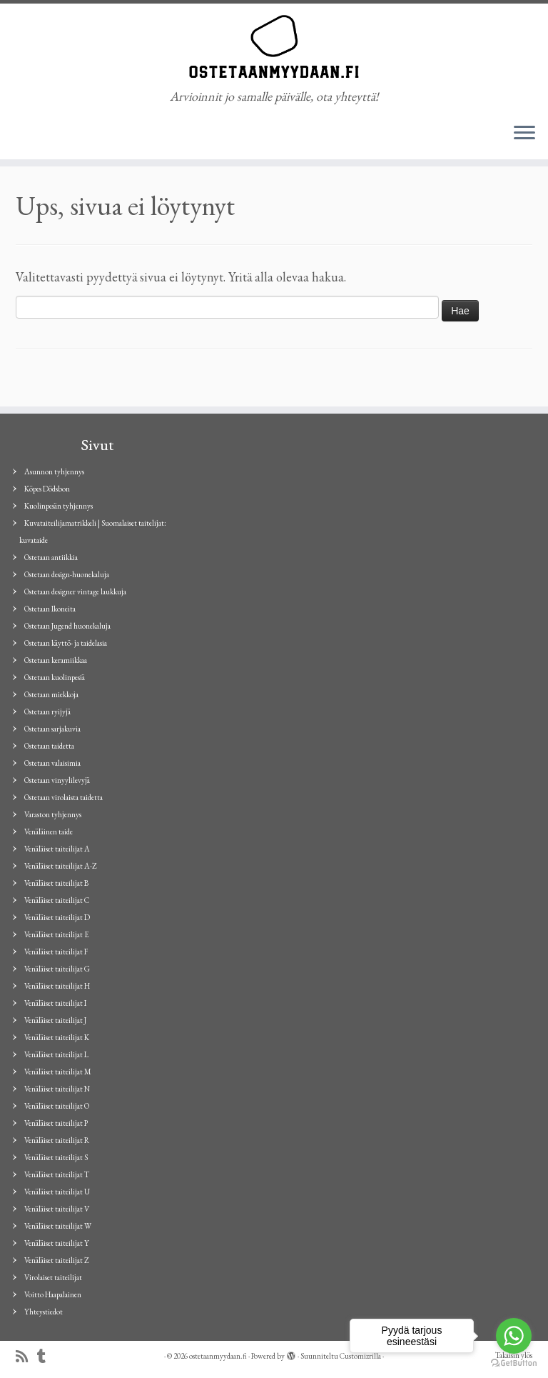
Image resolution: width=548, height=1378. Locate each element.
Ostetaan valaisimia (52, 763)
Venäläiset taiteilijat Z (56, 1260)
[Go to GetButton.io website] (514, 1363)
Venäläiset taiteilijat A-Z (60, 866)
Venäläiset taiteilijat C (56, 900)
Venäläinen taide (48, 832)
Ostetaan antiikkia (51, 557)
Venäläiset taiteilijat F (56, 952)
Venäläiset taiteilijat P (56, 1123)
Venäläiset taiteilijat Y (56, 1243)
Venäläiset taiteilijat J (55, 1020)
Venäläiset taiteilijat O (56, 1106)
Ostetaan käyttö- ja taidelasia (65, 643)
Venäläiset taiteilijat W (57, 1226)
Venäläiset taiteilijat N (57, 1089)
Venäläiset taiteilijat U (57, 1192)
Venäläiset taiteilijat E (56, 934)
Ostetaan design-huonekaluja (66, 574)
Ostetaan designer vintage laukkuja (75, 591)
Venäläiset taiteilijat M (57, 1072)
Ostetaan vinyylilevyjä (57, 780)
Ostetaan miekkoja (51, 694)
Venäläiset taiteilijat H (57, 986)
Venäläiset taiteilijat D (57, 917)
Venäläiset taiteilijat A (57, 849)
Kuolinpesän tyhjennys (58, 506)
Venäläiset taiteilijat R (56, 1140)
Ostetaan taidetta (49, 746)
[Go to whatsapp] (514, 1336)
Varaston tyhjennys (52, 814)
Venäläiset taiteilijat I (55, 1003)
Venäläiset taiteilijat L (56, 1054)
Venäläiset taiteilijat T (56, 1174)
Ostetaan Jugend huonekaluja (67, 626)
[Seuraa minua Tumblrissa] (46, 1356)
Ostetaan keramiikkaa (55, 660)
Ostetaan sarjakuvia (52, 729)
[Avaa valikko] (524, 133)
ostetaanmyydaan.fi (218, 1356)
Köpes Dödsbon (47, 489)
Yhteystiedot (43, 1312)
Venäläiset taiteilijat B (56, 883)
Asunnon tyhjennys (54, 471)
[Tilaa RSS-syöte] (26, 1356)
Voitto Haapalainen (52, 1294)
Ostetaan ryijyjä (47, 712)
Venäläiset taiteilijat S (56, 1157)
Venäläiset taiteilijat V (56, 1209)
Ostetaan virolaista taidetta (63, 797)
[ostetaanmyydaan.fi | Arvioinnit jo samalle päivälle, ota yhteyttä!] (274, 46)
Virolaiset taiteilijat (53, 1277)
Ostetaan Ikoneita (50, 609)
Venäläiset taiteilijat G (57, 969)
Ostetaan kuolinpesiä (54, 677)
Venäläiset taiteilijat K (56, 1037)
